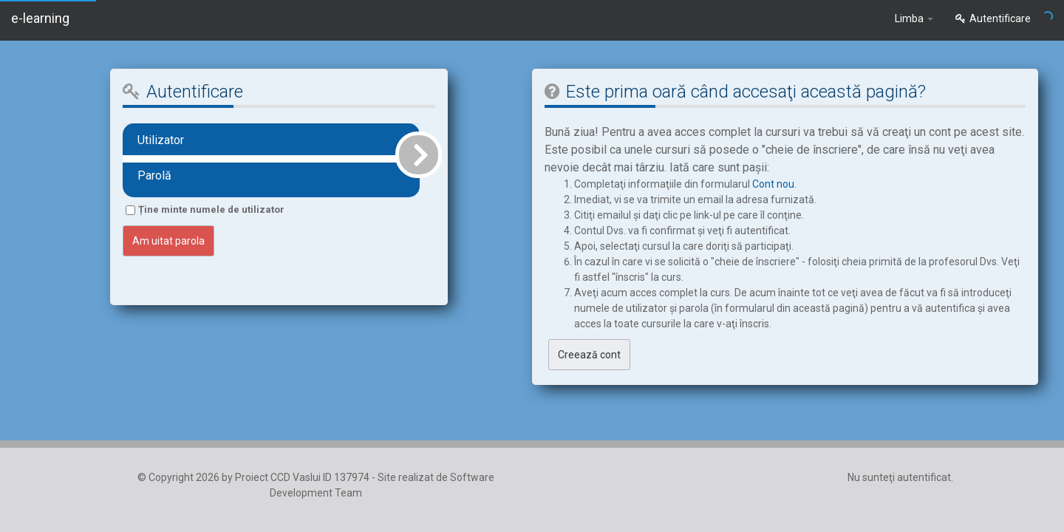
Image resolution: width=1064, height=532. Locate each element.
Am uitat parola (168, 241)
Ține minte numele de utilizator (211, 209)
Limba (914, 18)
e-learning (40, 18)
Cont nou (773, 184)
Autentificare (993, 18)
